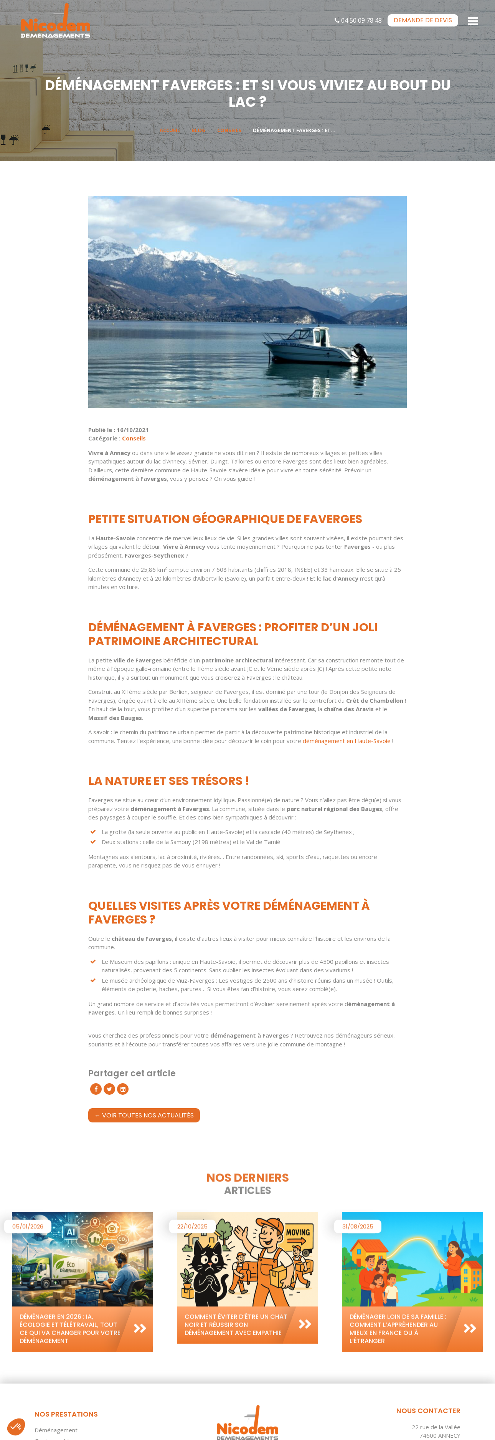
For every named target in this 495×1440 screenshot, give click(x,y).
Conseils (229, 130)
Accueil (170, 130)
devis (423, 20)
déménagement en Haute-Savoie (347, 741)
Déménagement (56, 1430)
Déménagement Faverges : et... (294, 130)
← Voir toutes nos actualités (144, 1115)
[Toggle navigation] (473, 20)
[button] (16, 1427)
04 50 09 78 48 (358, 20)
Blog (198, 130)
